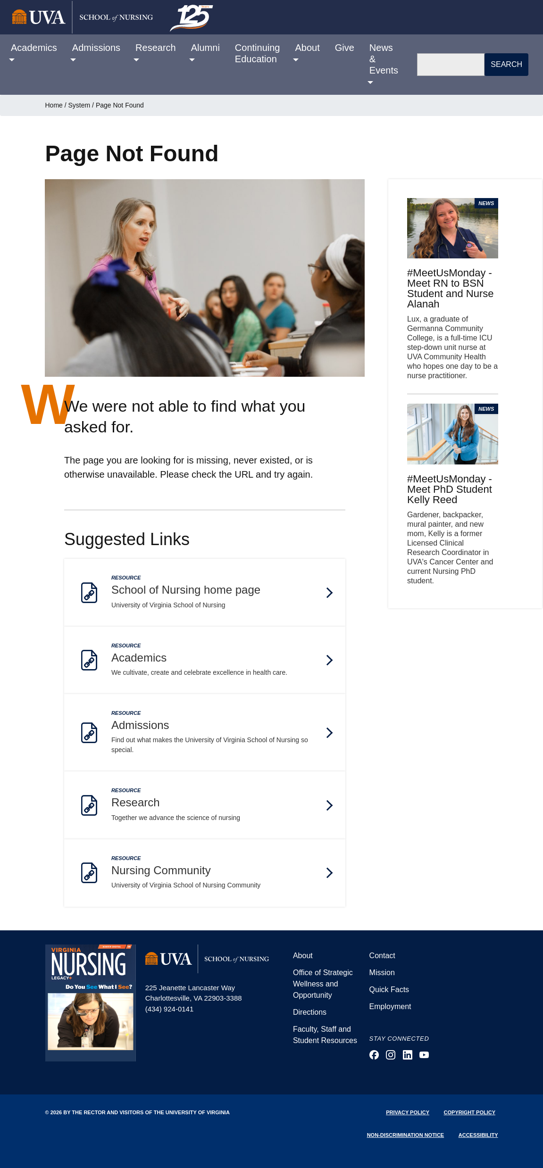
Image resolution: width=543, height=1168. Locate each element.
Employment (390, 1006)
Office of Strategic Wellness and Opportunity (323, 984)
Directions (309, 1012)
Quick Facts (389, 990)
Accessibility (478, 1135)
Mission (382, 973)
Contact (382, 956)
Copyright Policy (469, 1112)
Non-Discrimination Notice (405, 1135)
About (303, 956)
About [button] (307, 47)
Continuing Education (257, 53)
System (79, 105)
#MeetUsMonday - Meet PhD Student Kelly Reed (449, 489)
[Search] (451, 64)
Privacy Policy (407, 1112)
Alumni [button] (205, 47)
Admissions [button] (96, 47)
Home (54, 105)
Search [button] (506, 64)
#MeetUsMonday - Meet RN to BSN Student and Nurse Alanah (450, 288)
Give (344, 47)
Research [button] (155, 47)
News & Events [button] (383, 58)
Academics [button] (34, 47)
